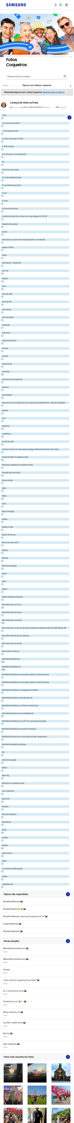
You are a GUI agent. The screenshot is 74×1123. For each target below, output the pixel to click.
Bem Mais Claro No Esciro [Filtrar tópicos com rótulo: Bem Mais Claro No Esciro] (12, 612)
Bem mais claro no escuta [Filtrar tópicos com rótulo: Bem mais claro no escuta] (12, 643)
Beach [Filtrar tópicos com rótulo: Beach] (4, 574)
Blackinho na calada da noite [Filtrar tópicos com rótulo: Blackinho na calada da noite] (13, 783)
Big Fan (6, 1033)
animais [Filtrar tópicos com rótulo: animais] (5, 348)
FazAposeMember (11, 924)
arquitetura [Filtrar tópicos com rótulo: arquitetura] (6, 434)
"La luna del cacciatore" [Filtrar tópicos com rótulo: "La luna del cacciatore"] (11, 123)
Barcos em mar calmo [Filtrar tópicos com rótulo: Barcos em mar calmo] (10, 542)
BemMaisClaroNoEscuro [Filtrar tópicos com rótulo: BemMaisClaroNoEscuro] (11, 667)
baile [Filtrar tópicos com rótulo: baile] (4, 504)
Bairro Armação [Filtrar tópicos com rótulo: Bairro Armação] (8, 511)
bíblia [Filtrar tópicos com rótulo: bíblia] (4, 861)
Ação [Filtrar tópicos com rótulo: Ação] (4, 488)
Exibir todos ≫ (37, 894)
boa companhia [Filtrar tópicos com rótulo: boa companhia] (8, 791)
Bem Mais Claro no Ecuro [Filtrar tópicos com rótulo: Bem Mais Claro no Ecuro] (11, 605)
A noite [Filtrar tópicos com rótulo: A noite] (5, 201)
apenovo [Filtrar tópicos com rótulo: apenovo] (5, 387)
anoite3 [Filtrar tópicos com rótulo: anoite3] (5, 356)
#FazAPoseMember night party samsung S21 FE (24, 916)
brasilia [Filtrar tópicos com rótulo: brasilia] (5, 838)
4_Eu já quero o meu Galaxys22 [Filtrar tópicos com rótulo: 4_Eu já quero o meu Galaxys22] (14, 154)
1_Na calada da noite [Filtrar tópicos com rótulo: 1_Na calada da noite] (10, 131)
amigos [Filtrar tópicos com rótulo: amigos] (5, 278)
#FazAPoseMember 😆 (13, 909)
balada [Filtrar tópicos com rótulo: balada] (4, 519)
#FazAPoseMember (11, 901)
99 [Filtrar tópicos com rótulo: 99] (3, 162)
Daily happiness (10, 1044)
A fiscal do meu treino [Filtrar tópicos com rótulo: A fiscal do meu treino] (10, 170)
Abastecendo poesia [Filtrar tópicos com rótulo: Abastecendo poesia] (10, 224)
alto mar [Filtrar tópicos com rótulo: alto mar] (5, 271)
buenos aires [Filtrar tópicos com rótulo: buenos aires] (7, 853)
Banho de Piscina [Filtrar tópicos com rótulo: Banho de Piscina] (8, 535)
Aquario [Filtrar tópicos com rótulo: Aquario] (5, 410)
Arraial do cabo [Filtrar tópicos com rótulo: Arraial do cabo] (8, 441)
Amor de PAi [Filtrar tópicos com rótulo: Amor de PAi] (7, 302)
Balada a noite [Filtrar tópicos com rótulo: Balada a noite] (7, 527)
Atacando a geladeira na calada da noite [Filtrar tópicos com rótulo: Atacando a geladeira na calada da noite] (17, 465)
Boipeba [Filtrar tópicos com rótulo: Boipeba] (5, 806)
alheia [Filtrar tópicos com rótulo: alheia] (4, 255)
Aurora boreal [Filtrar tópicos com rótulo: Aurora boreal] (7, 480)
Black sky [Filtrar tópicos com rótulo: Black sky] (5, 775)
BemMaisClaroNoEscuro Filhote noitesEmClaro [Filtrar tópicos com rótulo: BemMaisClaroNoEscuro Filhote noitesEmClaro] (20, 706)
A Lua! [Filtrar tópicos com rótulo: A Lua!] (4, 193)
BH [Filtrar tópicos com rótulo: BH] (3, 752)
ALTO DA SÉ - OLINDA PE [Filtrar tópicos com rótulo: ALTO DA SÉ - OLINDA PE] (11, 263)
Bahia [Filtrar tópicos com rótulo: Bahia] (4, 496)
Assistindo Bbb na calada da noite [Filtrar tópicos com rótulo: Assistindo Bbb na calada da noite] (15, 457)
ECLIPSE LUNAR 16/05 (13, 1023)
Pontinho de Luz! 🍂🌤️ (13, 1001)
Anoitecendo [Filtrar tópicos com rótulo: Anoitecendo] (7, 364)
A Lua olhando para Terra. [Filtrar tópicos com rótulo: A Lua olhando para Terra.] (12, 185)
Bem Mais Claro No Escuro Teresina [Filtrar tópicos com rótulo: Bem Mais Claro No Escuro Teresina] (15, 636)
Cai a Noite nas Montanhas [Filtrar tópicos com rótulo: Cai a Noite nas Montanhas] (12, 869)
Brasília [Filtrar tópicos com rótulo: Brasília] (5, 845)
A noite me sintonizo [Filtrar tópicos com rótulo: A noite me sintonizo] (10, 209)
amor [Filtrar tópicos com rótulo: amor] (4, 286)
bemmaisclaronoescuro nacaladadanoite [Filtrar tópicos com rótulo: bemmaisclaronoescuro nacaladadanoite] (18, 713)
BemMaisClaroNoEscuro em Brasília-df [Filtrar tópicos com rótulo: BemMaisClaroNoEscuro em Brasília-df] (17, 698)
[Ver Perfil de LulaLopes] (17, 107)
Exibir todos (37, 1056)
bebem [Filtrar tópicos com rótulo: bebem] (4, 589)
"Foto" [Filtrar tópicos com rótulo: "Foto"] (4, 115)
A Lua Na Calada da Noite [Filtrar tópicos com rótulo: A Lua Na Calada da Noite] (11, 177)
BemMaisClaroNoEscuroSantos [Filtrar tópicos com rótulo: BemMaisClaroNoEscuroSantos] (14, 744)
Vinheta (6, 969)
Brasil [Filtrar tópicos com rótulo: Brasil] (4, 830)
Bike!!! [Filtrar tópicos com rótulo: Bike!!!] (4, 768)
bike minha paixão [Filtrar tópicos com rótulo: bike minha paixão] (9, 760)
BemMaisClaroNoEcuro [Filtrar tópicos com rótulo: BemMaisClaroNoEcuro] (11, 659)
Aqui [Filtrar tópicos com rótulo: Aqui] (4, 418)
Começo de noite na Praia (24, 102)
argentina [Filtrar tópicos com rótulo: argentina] (5, 426)
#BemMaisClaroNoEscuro (14, 948)
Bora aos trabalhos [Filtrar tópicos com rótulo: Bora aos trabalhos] (9, 814)
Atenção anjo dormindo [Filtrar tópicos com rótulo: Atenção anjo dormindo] (11, 473)
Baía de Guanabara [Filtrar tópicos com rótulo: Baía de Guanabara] (9, 566)
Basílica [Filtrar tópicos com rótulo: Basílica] (5, 550)
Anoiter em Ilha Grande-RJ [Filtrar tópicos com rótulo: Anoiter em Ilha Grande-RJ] (12, 379)
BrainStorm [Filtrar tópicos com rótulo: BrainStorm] (6, 822)
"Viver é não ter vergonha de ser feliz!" (20, 980)
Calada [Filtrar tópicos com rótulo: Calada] (4, 876)
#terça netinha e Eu (12, 1012)
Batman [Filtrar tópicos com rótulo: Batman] (5, 558)
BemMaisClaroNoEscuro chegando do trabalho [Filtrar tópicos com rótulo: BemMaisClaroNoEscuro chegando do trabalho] (20, 690)
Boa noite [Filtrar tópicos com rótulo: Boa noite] (5, 799)
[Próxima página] (69, 117)
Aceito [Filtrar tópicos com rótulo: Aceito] (4, 232)
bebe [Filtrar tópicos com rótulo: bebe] (4, 581)
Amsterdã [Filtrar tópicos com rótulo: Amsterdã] (5, 325)
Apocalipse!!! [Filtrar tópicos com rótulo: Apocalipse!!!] (7, 395)
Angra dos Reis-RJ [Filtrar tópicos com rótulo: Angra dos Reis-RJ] (9, 341)
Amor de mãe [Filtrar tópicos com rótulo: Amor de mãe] (7, 294)
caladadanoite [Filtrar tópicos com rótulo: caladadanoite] (7, 884)
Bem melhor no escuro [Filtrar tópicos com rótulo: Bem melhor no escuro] (10, 651)
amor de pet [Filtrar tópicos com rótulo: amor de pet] (6, 309)
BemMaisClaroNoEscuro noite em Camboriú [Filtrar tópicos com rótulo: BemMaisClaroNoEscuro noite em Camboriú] (19, 729)
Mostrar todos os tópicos (53, 92)
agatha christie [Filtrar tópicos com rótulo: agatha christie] (8, 247)
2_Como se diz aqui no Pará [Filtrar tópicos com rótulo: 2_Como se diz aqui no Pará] (12, 139)
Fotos (5, 952)
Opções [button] (66, 86)
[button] (13, 1073)
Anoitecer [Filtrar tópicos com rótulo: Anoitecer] (6, 372)
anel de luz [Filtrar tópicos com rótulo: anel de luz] (6, 333)
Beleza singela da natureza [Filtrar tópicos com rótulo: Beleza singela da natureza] (12, 597)
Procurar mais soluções (37, 941)
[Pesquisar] (37, 76)
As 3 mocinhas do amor (13, 991)
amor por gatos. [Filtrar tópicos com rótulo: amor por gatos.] (8, 317)
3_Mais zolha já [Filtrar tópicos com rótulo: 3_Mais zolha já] (8, 146)
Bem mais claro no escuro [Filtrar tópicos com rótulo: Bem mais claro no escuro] (12, 620)
